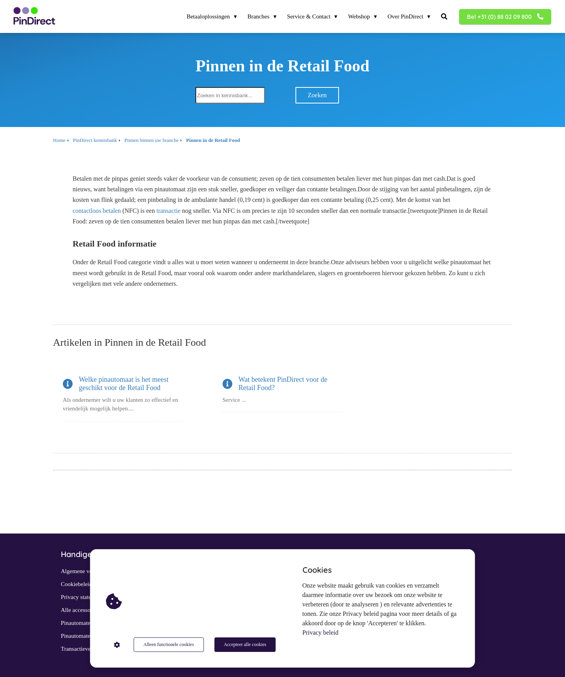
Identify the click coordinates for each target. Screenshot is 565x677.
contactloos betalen (97, 210)
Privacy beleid (321, 632)
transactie (168, 210)
